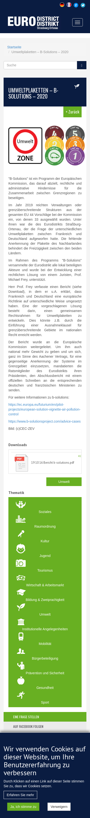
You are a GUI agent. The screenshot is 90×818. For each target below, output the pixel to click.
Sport (45, 702)
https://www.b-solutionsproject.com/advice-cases (44, 421)
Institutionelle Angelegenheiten (45, 629)
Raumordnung (45, 526)
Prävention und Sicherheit (45, 673)
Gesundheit (45, 688)
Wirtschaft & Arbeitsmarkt (45, 585)
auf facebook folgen (28, 726)
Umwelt (64, 482)
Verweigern (59, 812)
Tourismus (45, 570)
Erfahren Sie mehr (20, 800)
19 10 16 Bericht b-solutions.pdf (52, 463)
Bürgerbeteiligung (45, 658)
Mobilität (45, 644)
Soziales (45, 512)
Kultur (45, 541)
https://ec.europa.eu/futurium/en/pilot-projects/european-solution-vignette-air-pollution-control (44, 409)
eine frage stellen (26, 716)
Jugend (45, 556)
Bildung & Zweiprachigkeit (45, 600)
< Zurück (72, 112)
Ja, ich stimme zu (23, 812)
